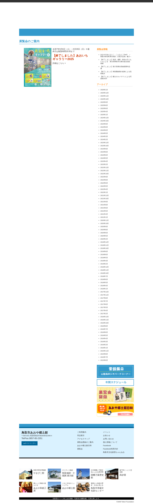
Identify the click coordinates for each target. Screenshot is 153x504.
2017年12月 (104, 292)
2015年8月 (104, 354)
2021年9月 (104, 202)
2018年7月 (104, 276)
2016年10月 (104, 323)
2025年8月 (104, 105)
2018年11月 (104, 270)
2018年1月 (104, 289)
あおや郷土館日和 (84, 445)
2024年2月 (104, 139)
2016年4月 (104, 338)
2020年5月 (104, 236)
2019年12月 (104, 242)
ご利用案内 (81, 432)
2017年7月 (104, 301)
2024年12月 (104, 118)
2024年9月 (104, 124)
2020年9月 (104, 226)
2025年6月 (104, 108)
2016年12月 (104, 317)
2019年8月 (104, 251)
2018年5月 (104, 282)
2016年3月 (104, 341)
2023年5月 (104, 158)
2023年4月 (104, 161)
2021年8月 (104, 205)
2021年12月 (104, 195)
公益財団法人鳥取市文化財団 (76, 1)
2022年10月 (104, 174)
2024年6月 (104, 130)
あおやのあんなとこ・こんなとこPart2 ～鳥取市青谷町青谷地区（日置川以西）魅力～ (115, 55)
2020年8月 (104, 230)
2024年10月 (104, 121)
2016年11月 (104, 320)
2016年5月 (104, 335)
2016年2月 (104, 345)
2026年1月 (104, 90)
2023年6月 (104, 155)
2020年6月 (104, 233)
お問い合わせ (108, 439)
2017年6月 (104, 304)
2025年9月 (104, 102)
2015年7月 (104, 357)
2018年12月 (104, 267)
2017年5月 (104, 307)
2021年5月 (104, 211)
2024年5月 (104, 133)
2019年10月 (104, 248)
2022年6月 (104, 183)
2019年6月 (104, 254)
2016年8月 (104, 326)
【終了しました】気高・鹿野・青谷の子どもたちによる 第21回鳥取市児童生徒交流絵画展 (115, 61)
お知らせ (106, 435)
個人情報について (110, 442)
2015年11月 (104, 351)
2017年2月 (104, 313)
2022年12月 (104, 167)
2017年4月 (104, 310)
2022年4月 (104, 189)
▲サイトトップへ (29, 443)
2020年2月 (104, 239)
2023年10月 (104, 146)
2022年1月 (104, 192)
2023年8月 (104, 152)
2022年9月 (104, 177)
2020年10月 (104, 223)
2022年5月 (104, 186)
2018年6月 (104, 279)
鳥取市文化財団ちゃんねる (114, 452)
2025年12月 (104, 93)
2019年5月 (104, 258)
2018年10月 (104, 273)
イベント (106, 432)
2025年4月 (104, 111)
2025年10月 (104, 99)
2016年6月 (104, 332)
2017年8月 (104, 298)
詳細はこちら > (59, 63)
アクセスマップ (83, 439)
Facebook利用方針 (110, 449)
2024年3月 (104, 136)
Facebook (107, 445)
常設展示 (80, 435)
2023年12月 (104, 142)
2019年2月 (104, 264)
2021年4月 (104, 214)
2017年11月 (104, 295)
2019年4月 (104, 261)
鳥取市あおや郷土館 (76, 16)
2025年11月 (104, 96)
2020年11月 (104, 220)
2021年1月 (104, 217)
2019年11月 (104, 245)
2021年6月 (104, 208)
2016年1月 (104, 348)
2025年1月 (104, 115)
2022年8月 (104, 180)
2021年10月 (104, 198)
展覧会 (80, 449)
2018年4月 (104, 285)
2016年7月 (104, 329)
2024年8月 (104, 127)
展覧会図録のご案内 (85, 442)
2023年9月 (104, 149)
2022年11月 (104, 170)
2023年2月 (104, 164)
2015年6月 (104, 360)
